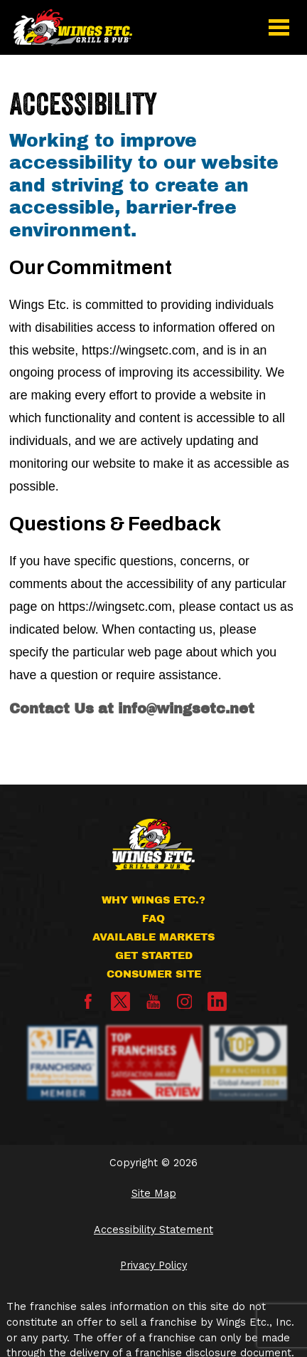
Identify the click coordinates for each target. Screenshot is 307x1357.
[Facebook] (88, 1005)
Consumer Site (154, 974)
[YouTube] (153, 1005)
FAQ (153, 918)
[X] (120, 1001)
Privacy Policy (153, 1265)
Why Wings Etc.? (153, 900)
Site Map (153, 1194)
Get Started (154, 955)
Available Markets (153, 937)
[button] (278, 27)
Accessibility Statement (153, 1230)
